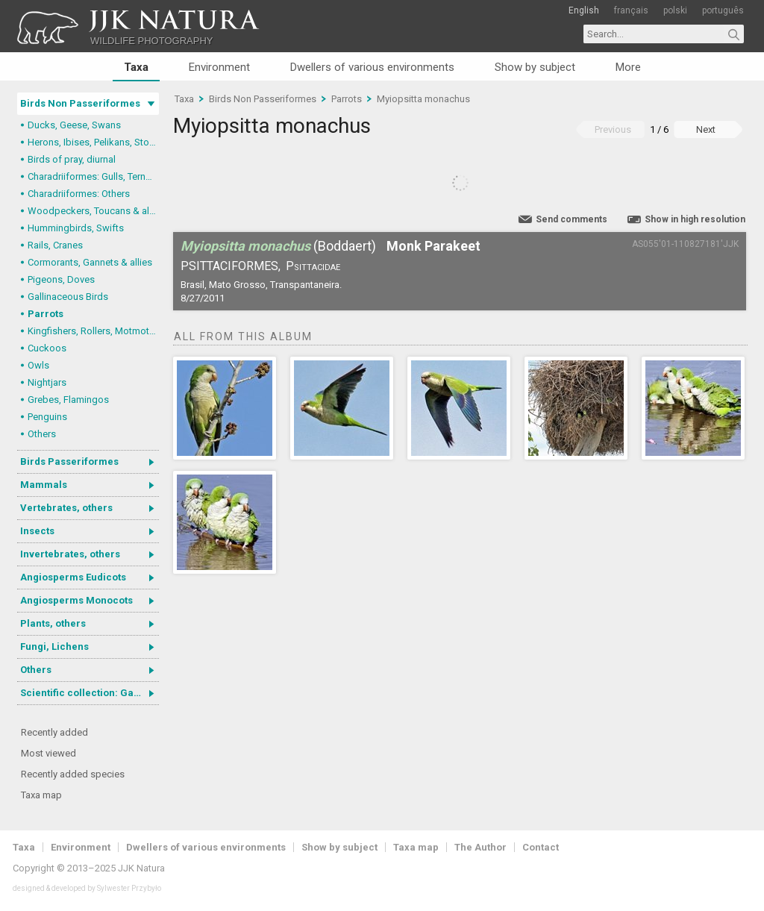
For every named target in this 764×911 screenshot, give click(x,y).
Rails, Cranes (55, 245)
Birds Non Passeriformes (80, 103)
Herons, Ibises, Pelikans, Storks (93, 142)
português (723, 10)
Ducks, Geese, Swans (74, 125)
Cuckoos (47, 348)
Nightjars (47, 382)
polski (675, 10)
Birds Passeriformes (69, 461)
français (631, 10)
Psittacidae (313, 266)
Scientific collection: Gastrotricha (89, 692)
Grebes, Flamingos (68, 399)
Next (706, 129)
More (628, 67)
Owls (38, 365)
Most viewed (48, 753)
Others (42, 433)
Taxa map (41, 795)
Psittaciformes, (231, 266)
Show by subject (535, 67)
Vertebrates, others (66, 507)
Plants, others (53, 623)
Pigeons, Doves (61, 279)
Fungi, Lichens (54, 646)
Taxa (136, 67)
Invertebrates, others (70, 554)
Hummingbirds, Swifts (76, 228)
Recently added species (73, 774)
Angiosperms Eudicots (73, 577)
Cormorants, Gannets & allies (90, 262)
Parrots (45, 313)
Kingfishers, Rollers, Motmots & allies (93, 330)
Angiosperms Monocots (76, 600)
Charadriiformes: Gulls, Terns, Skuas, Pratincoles (93, 176)
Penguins (47, 416)
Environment (219, 67)
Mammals (43, 484)
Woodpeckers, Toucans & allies (93, 210)
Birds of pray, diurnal (72, 159)
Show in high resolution (695, 219)
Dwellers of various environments (372, 67)
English (584, 10)
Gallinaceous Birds (68, 296)
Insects (37, 530)
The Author (480, 847)
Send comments (571, 219)
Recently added (54, 732)
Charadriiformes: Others (79, 193)
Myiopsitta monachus (423, 98)
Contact (540, 847)
